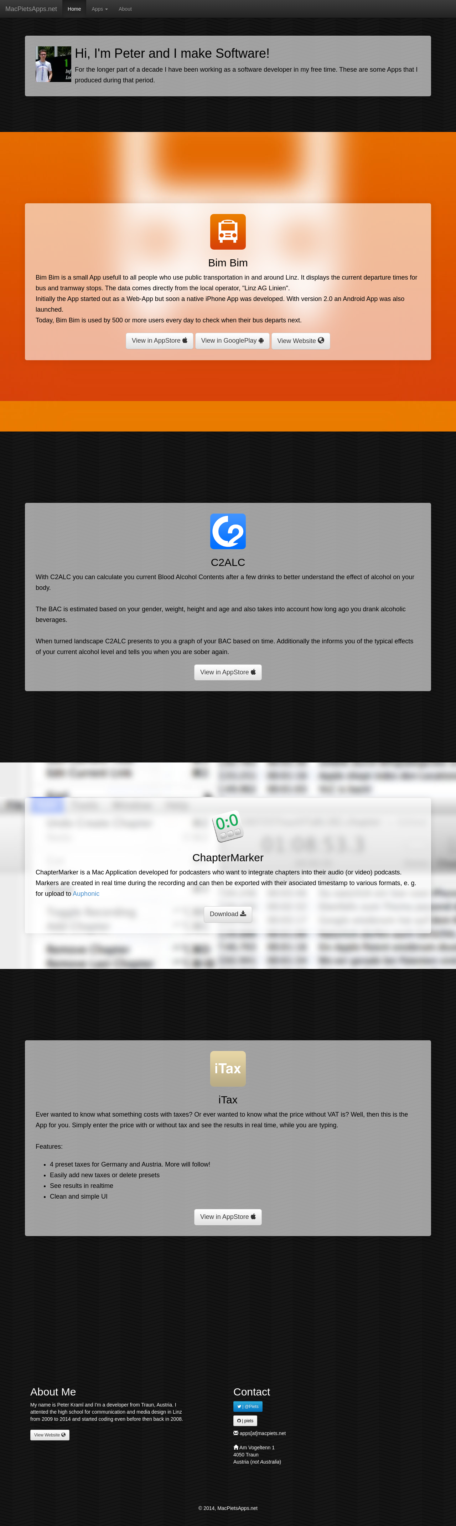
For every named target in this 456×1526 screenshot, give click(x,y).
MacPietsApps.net (31, 8)
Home (74, 9)
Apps (100, 9)
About (125, 9)
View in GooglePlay (232, 340)
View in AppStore (159, 340)
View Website (301, 341)
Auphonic (86, 893)
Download (228, 914)
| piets (245, 1420)
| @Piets (248, 1406)
